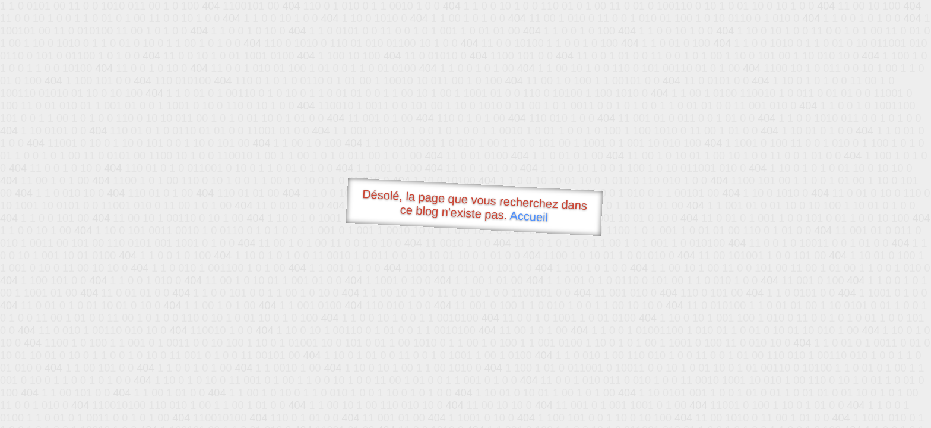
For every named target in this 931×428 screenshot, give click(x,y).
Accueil (529, 216)
